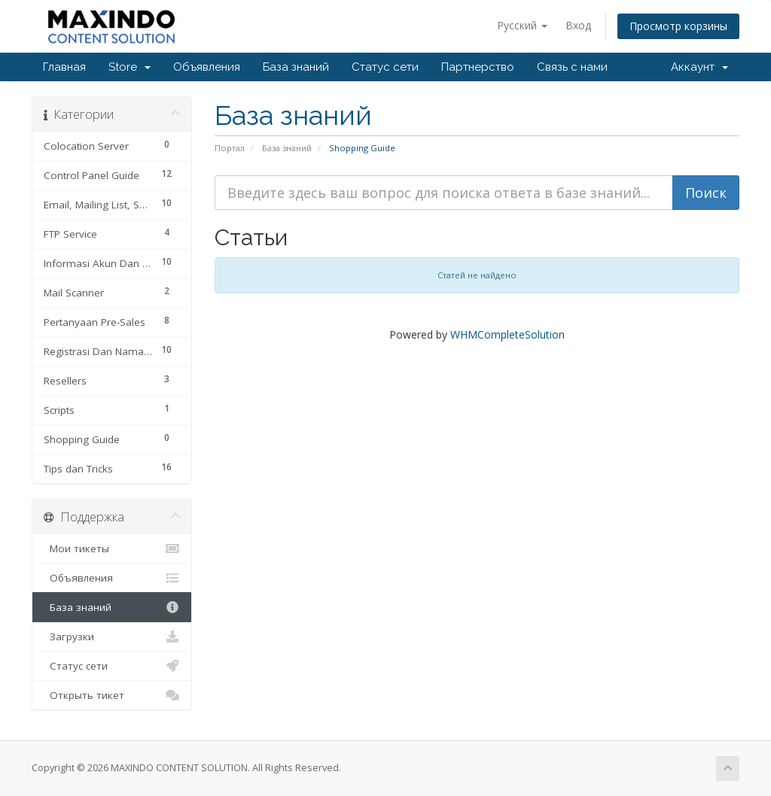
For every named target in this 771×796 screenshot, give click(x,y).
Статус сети (385, 67)
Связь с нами (572, 67)
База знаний (296, 67)
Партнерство (477, 67)
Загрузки (112, 636)
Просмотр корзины (678, 26)
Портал (230, 147)
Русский (522, 25)
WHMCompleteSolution (507, 334)
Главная (64, 67)
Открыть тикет (112, 695)
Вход (578, 25)
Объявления (206, 67)
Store (129, 67)
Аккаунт (699, 67)
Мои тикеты (112, 548)
